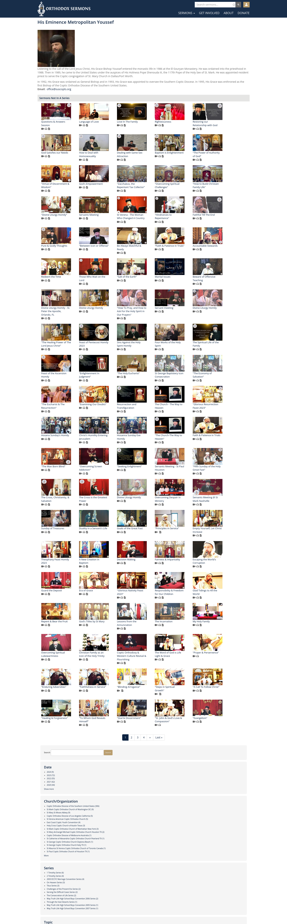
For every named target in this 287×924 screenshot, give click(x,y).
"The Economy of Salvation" (105, 475)
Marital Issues (103, 342)
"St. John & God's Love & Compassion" (184, 882)
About (228, 13)
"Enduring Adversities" (183, 818)
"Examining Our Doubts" (185, 473)
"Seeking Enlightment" (146, 566)
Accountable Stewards (108, 311)
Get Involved (209, 13)
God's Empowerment (221, 187)
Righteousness (217, 125)
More (43, 161)
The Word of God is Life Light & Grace (109, 819)
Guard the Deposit (219, 690)
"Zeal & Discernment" (146, 880)
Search (44, 25)
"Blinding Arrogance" (107, 849)
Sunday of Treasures (145, 628)
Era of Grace (102, 721)
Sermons (186, 13)
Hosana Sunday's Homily (185, 504)
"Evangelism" (216, 880)
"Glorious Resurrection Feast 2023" (146, 506)
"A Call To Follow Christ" (184, 849)
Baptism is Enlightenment (110, 187)
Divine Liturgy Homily (221, 342)
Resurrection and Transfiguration (219, 475)
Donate (244, 13)
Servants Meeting (105, 249)
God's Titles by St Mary (146, 752)
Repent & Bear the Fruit (109, 752)
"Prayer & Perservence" (147, 818)
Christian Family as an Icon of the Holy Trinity (184, 785)
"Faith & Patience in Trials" (224, 280)
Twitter (144, 912)
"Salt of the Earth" (219, 311)
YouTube (155, 912)
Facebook (132, 912)
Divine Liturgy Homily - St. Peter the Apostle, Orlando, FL (185, 346)
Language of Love (143, 125)
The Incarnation (218, 752)
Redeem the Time (143, 311)
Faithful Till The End (220, 249)
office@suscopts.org (113, 93)
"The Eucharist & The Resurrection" (145, 475)
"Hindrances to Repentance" (179, 251)
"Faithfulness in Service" (222, 818)
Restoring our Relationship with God (108, 158)
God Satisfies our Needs (147, 156)
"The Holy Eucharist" (182, 442)
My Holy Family (104, 783)
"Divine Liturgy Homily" (222, 218)
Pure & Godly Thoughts (109, 280)
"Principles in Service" (108, 659)
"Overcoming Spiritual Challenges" (146, 220)
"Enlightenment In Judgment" (144, 444)
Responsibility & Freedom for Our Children (185, 723)
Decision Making (105, 690)
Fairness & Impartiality (146, 690)
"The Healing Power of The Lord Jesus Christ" (224, 378)
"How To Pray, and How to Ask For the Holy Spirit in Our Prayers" (110, 380)
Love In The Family (181, 125)
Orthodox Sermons (64, 8)
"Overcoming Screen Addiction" (107, 568)
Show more (46, 72)
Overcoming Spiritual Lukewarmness (145, 785)
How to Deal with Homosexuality (180, 158)
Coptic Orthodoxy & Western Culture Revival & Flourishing (223, 787)
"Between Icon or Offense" (148, 280)
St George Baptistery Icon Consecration (223, 444)
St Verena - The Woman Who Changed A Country (147, 251)
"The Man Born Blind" (221, 535)
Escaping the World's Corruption (183, 692)
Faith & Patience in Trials (185, 535)
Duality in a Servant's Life (185, 628)
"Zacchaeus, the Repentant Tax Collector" (110, 220)
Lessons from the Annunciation (181, 754)
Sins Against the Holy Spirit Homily (145, 413)
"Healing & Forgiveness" (222, 849)
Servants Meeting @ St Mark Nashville (108, 630)
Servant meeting (143, 377)
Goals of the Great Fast (222, 628)
